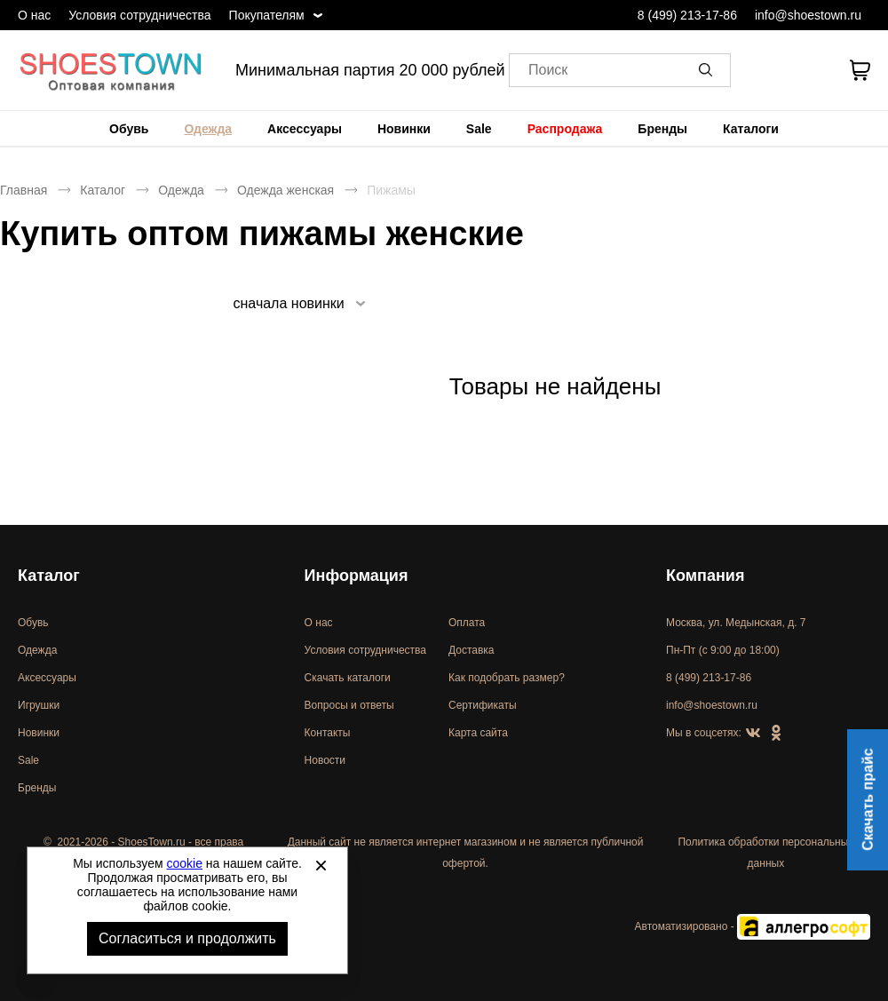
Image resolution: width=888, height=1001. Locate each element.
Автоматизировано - (752, 926)
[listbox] (298, 303)
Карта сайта (478, 733)
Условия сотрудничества (139, 15)
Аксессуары (304, 129)
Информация (356, 575)
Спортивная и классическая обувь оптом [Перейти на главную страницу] (111, 70)
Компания (705, 575)
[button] (708, 70)
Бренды (662, 129)
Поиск (547, 70)
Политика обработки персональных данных (765, 853)
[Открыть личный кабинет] (765, 70)
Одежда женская (285, 190)
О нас (34, 15)
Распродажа (565, 129)
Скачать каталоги (348, 677)
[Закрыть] (320, 865)
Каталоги (751, 129)
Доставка (471, 650)
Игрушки (38, 705)
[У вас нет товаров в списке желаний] (811, 70)
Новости (325, 760)
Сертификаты (482, 705)
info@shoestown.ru (808, 15)
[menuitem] (128, 129)
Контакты (328, 733)
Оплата (466, 622)
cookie (184, 863)
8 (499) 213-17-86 (687, 15)
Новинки (404, 129)
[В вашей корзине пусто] (859, 70)
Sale (479, 129)
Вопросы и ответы (349, 705)
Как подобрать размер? (506, 677)
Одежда (208, 129)
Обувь (128, 129)
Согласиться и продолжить (187, 938)
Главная (23, 190)
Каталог (102, 190)
